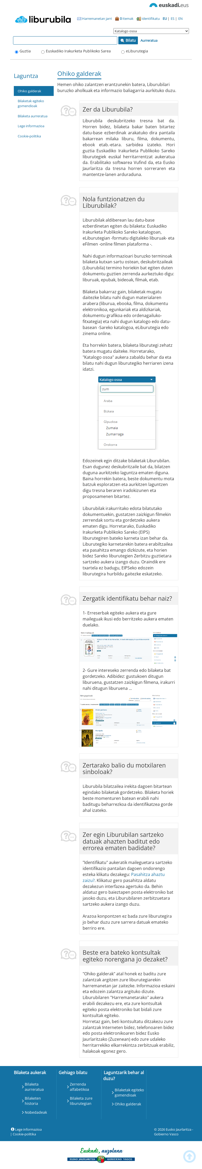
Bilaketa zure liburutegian (81, 1101)
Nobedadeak (36, 1112)
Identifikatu (148, 18)
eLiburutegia (137, 50)
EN (180, 18)
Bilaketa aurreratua (32, 116)
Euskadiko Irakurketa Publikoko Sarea (78, 50)
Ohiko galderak (29, 91)
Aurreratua (148, 40)
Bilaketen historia (33, 1101)
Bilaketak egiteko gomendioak (31, 103)
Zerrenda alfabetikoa (79, 1087)
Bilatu (128, 40)
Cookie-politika (29, 136)
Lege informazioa (31, 126)
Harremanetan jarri (94, 18)
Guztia (25, 50)
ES (173, 18)
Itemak (124, 18)
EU (165, 18)
